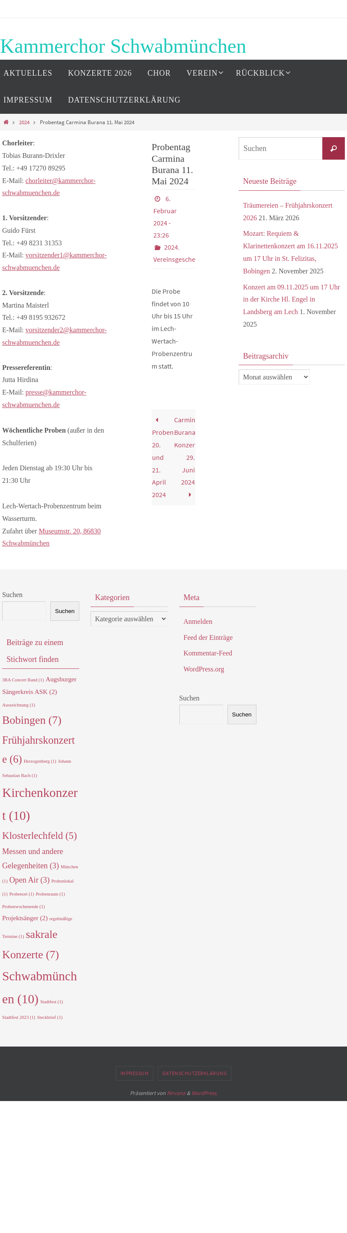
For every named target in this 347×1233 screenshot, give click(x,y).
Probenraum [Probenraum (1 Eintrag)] (50, 894)
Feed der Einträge (208, 637)
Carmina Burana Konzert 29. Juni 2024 (185, 457)
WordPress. (204, 1093)
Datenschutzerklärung (194, 1073)
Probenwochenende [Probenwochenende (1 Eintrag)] (23, 906)
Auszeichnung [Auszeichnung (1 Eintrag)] (18, 705)
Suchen (12, 594)
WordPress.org (204, 669)
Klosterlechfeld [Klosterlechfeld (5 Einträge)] (39, 835)
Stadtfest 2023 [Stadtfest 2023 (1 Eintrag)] (18, 1017)
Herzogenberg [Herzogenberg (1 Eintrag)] (40, 761)
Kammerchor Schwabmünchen (123, 46)
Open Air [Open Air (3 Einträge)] (29, 880)
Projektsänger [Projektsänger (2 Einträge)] (25, 918)
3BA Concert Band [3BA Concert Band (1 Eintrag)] (23, 680)
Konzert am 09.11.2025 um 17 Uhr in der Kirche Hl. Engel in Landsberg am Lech (291, 299)
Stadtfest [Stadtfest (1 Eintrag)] (51, 1001)
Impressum (134, 1073)
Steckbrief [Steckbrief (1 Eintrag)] (49, 1017)
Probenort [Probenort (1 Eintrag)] (21, 894)
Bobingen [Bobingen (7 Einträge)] (32, 720)
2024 (24, 122)
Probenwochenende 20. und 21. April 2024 (163, 457)
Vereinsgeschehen (180, 259)
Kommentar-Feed (208, 653)
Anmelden (198, 621)
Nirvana (176, 1093)
